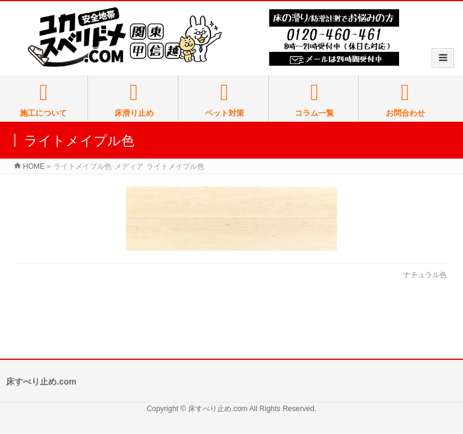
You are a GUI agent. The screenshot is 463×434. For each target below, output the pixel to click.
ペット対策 (224, 99)
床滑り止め (134, 99)
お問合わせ (405, 99)
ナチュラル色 (425, 275)
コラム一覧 (314, 99)
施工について (43, 99)
